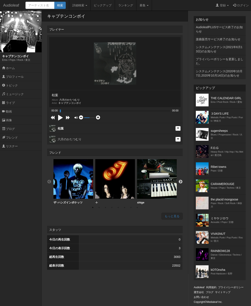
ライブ (8, 102)
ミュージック (13, 94)
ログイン (241, 5)
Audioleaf (11, 5)
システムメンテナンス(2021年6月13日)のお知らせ (219, 49)
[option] (73, 181)
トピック (10, 85)
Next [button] (180, 182)
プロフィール (13, 76)
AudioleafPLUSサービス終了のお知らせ (219, 29)
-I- (115, 181)
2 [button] (99, 207)
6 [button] (124, 207)
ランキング (125, 5)
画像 (7, 120)
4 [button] (112, 207)
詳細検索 (79, 5)
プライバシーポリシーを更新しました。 (219, 61)
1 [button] (93, 207)
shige (157, 181)
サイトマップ (222, 292)
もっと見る (172, 216)
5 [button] (118, 207)
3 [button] (105, 207)
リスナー (10, 146)
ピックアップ (103, 5)
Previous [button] (49, 182)
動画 (7, 111)
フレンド (10, 137)
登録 (222, 5)
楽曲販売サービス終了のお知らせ (218, 39)
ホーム (8, 68)
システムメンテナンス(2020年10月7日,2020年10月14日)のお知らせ (219, 73)
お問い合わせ (201, 297)
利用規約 (211, 287)
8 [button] (137, 207)
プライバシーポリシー (231, 287)
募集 (144, 5)
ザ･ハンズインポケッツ (73, 181)
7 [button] (131, 207)
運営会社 (199, 292)
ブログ (8, 129)
